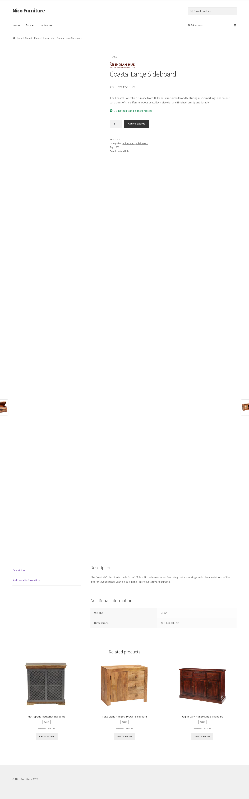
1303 (116, 147)
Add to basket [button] (46, 736)
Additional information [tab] (26, 580)
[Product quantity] (116, 124)
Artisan (30, 25)
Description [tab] (19, 570)
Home (16, 25)
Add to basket (136, 123)
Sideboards (141, 143)
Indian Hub (46, 25)
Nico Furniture (28, 10)
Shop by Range (33, 38)
